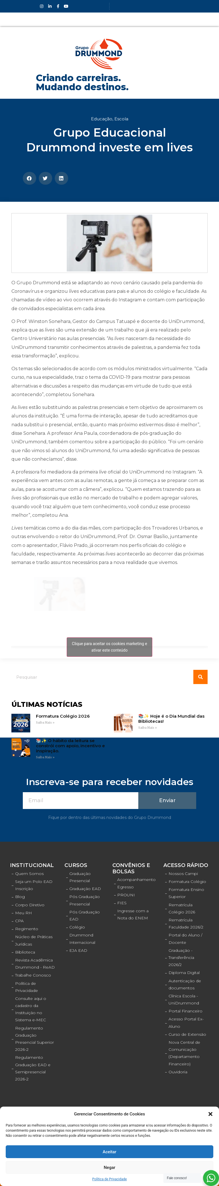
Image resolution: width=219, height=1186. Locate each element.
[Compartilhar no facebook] (29, 178)
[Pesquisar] (200, 677)
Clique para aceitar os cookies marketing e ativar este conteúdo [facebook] (109, 646)
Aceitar (109, 1151)
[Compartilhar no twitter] (45, 178)
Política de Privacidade (109, 1179)
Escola (121, 119)
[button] (210, 1114)
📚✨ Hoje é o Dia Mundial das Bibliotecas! (171, 718)
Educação (101, 119)
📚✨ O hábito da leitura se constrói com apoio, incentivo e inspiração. (70, 745)
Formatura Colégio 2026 (63, 716)
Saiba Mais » (45, 722)
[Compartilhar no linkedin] (61, 178)
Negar (109, 1167)
